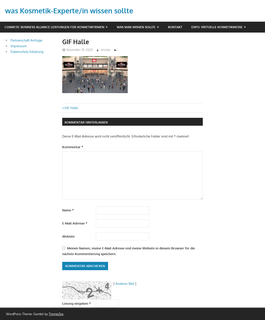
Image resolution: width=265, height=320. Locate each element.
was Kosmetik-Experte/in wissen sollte (69, 10)
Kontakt (175, 27)
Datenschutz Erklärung (26, 52)
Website (68, 236)
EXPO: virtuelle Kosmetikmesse (217, 27)
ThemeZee (56, 314)
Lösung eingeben (76, 303)
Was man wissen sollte (136, 27)
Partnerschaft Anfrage (26, 40)
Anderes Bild (124, 284)
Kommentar (72, 147)
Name (68, 210)
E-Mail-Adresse (74, 223)
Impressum (18, 46)
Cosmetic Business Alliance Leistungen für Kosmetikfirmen (54, 27)
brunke (105, 50)
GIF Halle (71, 108)
